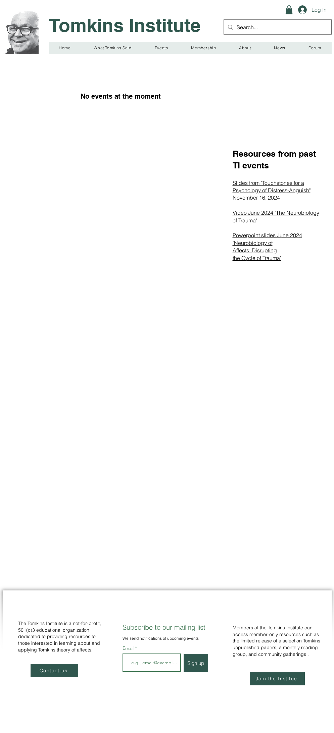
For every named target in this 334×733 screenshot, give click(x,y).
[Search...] (277, 27)
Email (129, 648)
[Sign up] (196, 663)
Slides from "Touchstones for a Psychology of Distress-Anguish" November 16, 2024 (272, 190)
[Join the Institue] (277, 678)
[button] (289, 9)
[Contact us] (54, 670)
